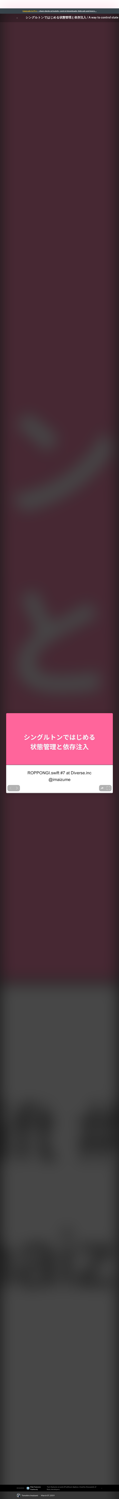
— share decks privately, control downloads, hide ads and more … (60, 11)
